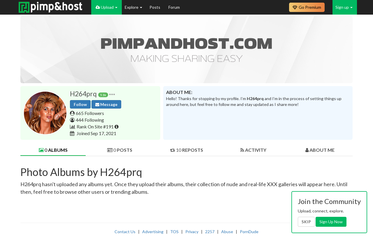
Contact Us (125, 231)
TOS (174, 231)
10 (186, 150)
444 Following (90, 120)
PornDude (249, 231)
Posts (155, 7)
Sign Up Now (331, 221)
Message (106, 104)
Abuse (227, 231)
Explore (133, 7)
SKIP (306, 221)
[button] (112, 94)
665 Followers (90, 113)
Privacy (191, 231)
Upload (106, 7)
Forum (174, 7)
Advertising (152, 231)
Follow (80, 104)
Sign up (344, 7)
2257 (209, 231)
